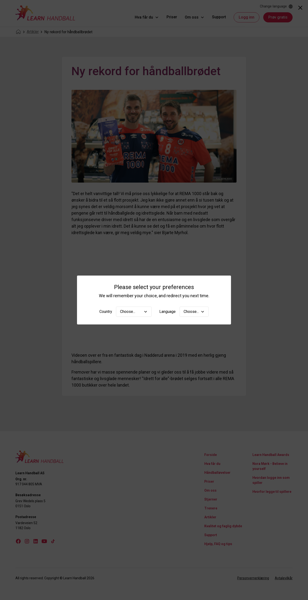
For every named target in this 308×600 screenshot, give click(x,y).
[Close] (300, 8)
